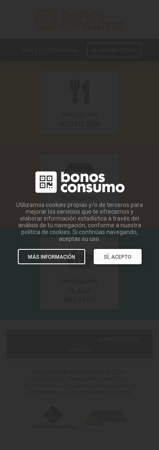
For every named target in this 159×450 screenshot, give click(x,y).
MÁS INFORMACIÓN (51, 257)
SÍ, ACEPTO (117, 257)
